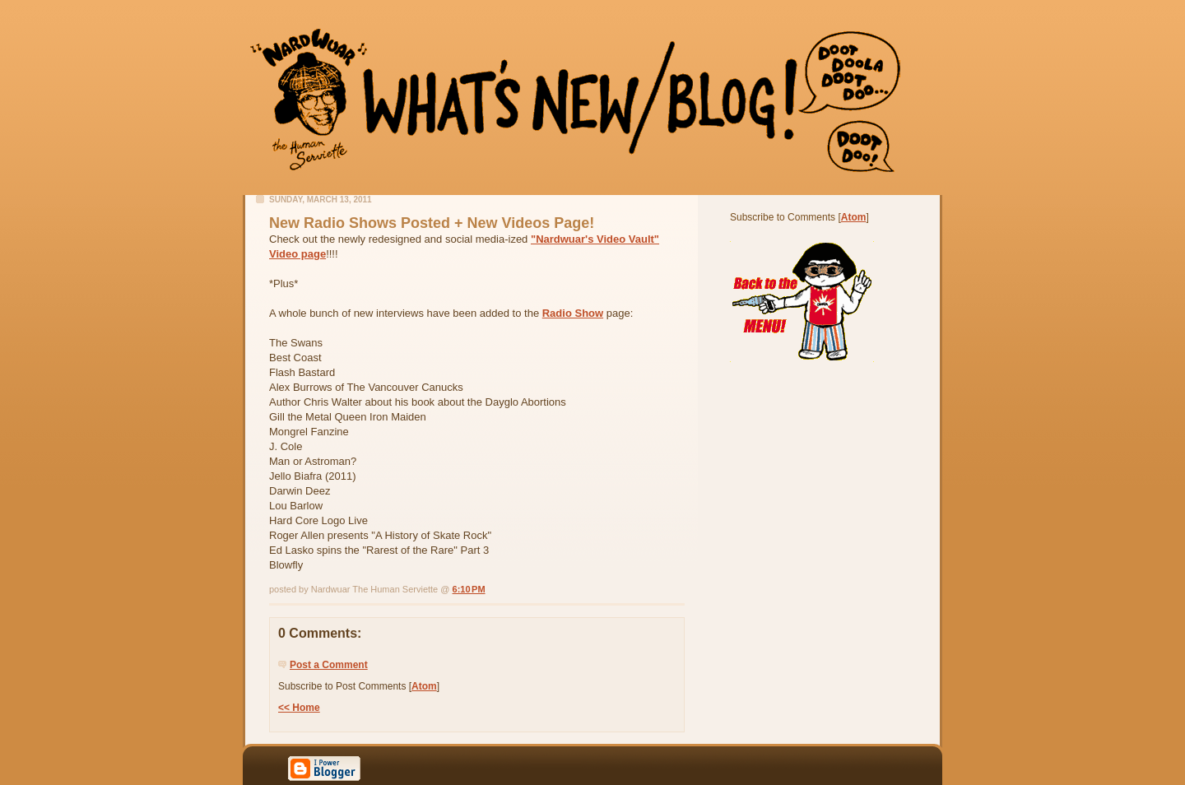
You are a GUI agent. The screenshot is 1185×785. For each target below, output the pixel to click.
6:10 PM (469, 589)
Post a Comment (329, 665)
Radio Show (572, 313)
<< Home (299, 707)
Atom (424, 686)
